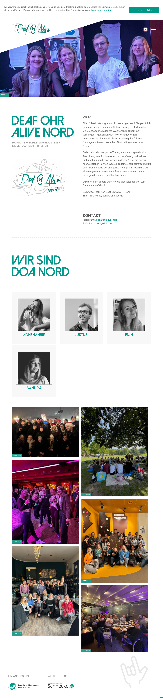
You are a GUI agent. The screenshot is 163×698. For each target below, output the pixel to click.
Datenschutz (136, 694)
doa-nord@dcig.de (101, 223)
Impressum (154, 694)
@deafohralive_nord (106, 219)
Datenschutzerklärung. (102, 10)
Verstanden (144, 10)
